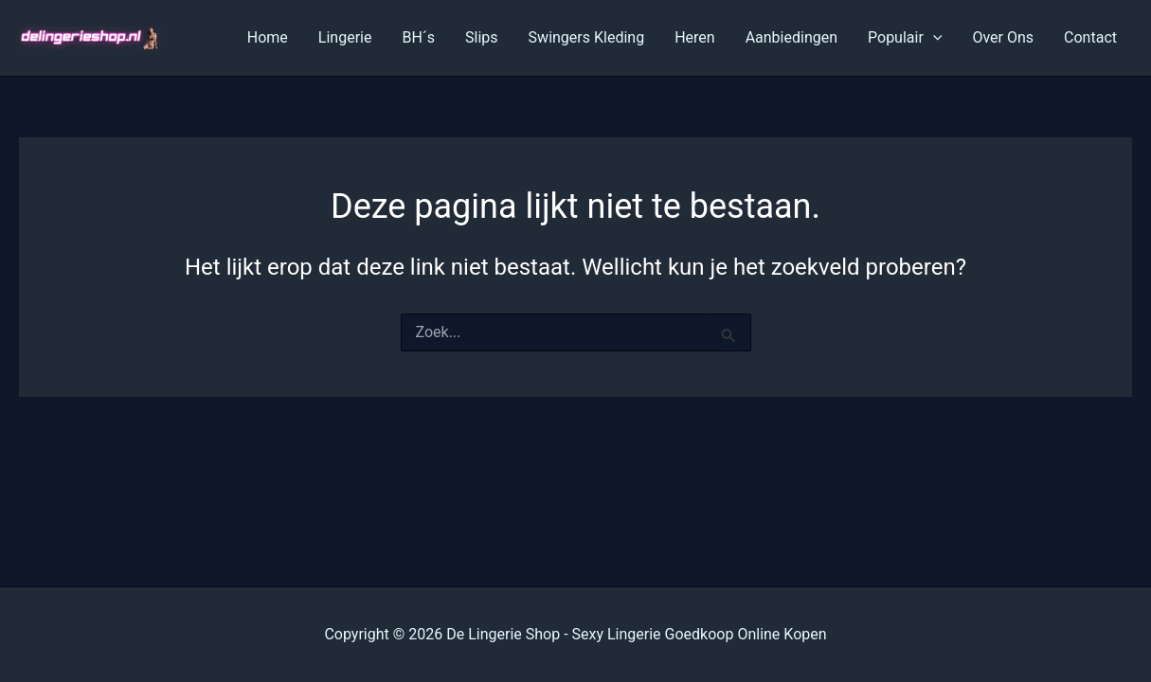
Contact (1090, 37)
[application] (933, 38)
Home (267, 37)
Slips (481, 37)
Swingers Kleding (587, 37)
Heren (694, 37)
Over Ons (1003, 37)
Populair (905, 38)
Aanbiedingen (791, 37)
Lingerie (345, 37)
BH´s (418, 37)
